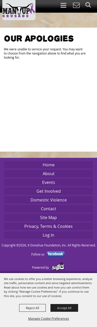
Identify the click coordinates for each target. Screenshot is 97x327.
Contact (48, 209)
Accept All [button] (64, 308)
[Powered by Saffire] (58, 267)
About (49, 173)
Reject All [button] (32, 308)
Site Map (48, 217)
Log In (48, 235)
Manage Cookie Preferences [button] (48, 318)
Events (48, 182)
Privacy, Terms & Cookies (48, 226)
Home (49, 165)
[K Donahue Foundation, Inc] (18, 10)
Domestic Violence (49, 200)
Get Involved (48, 191)
